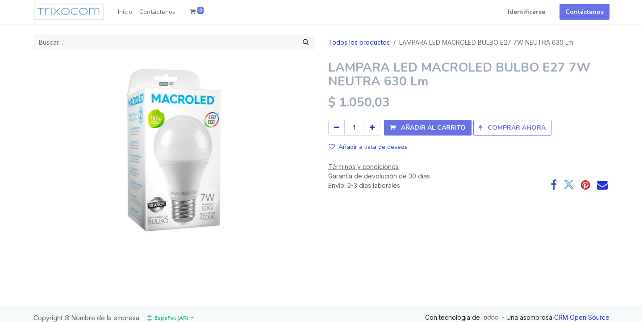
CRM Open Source (582, 317)
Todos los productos (359, 42)
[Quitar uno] (336, 128)
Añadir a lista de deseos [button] (368, 147)
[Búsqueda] (306, 42)
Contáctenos (584, 12)
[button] (428, 128)
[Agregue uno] (372, 128)
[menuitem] (125, 12)
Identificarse (526, 12)
